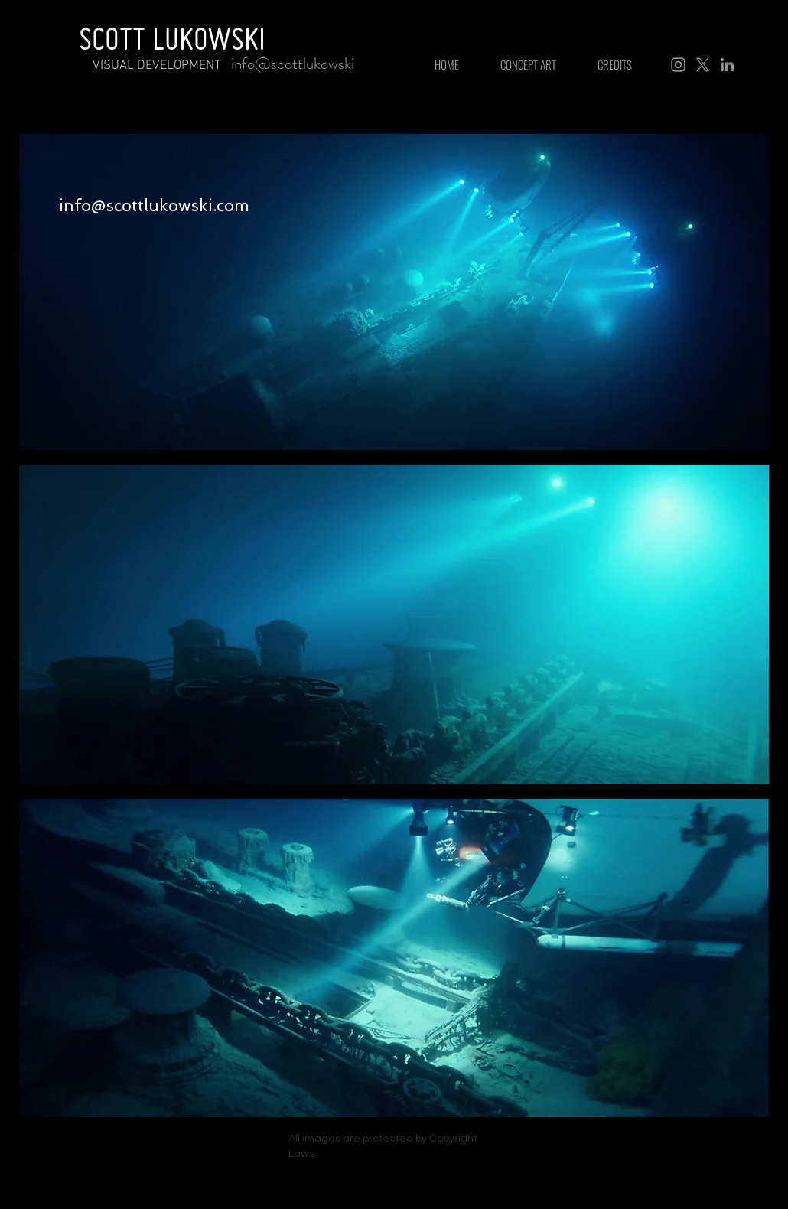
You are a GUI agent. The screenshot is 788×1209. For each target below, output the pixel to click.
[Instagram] (678, 64)
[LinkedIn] (727, 64)
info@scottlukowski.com (154, 205)
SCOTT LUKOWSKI (172, 38)
